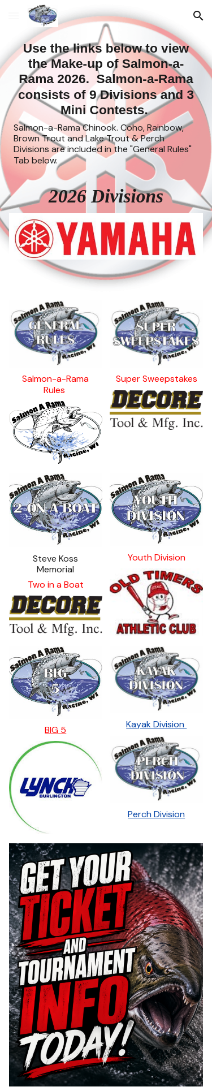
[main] (106, 103)
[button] (13, 15)
